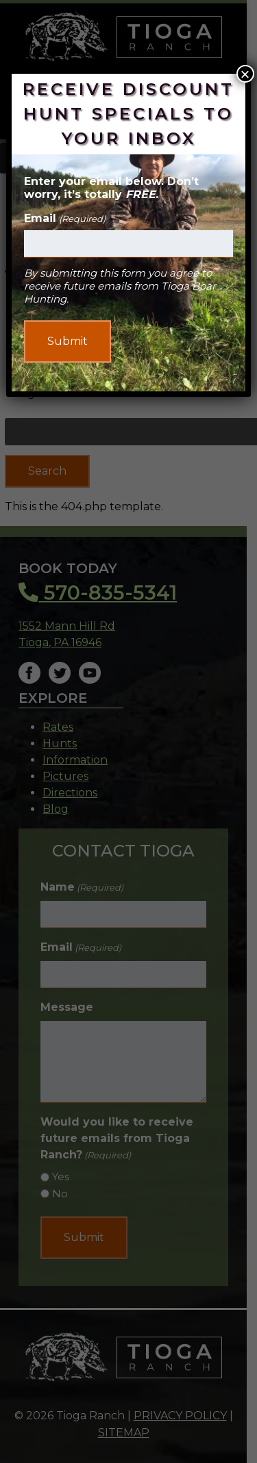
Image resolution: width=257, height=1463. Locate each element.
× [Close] (245, 74)
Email (64, 218)
